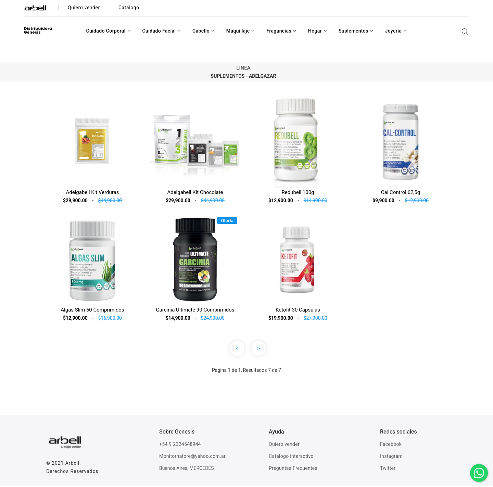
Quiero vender (284, 445)
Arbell (72, 464)
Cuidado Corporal (108, 32)
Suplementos (356, 32)
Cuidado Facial (161, 32)
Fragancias (281, 32)
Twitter (387, 469)
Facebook (391, 445)
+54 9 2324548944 (180, 445)
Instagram (391, 457)
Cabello (203, 32)
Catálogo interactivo (291, 457)
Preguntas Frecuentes (293, 469)
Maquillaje (240, 32)
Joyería (396, 32)
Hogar (317, 32)
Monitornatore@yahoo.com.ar (192, 457)
